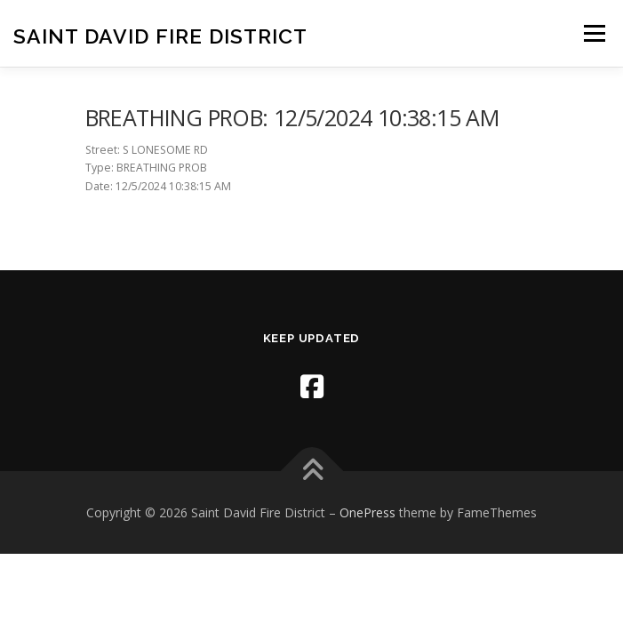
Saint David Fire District (160, 35)
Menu (593, 33)
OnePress (367, 512)
